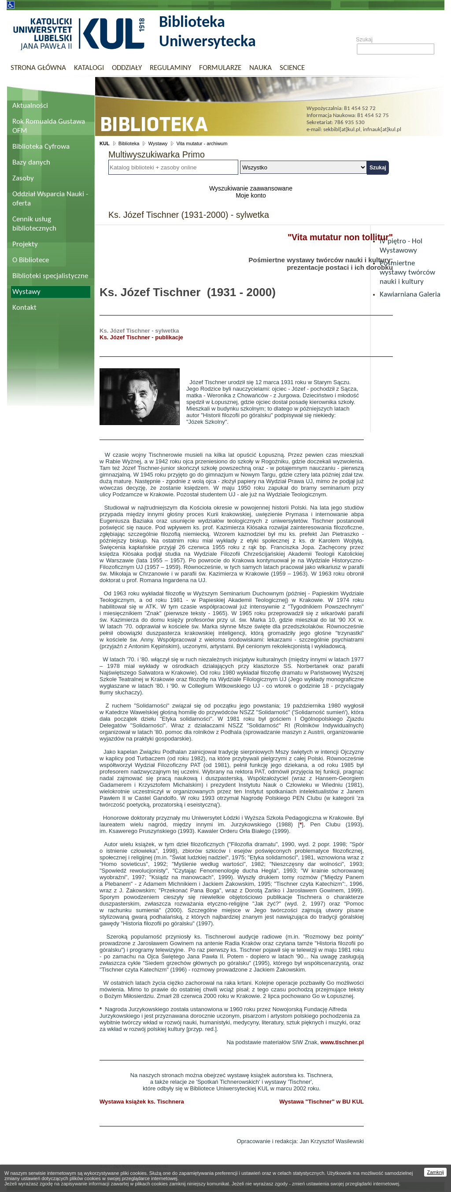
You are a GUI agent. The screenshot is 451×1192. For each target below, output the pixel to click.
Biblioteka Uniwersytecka (207, 32)
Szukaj (364, 40)
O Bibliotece (30, 260)
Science (292, 68)
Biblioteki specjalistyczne (50, 276)
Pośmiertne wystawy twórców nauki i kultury (407, 273)
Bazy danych (31, 162)
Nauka (260, 68)
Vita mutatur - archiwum (201, 143)
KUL (105, 143)
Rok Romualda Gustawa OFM (48, 126)
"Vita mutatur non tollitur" (340, 237)
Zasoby (23, 178)
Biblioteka (129, 143)
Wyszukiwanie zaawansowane (250, 188)
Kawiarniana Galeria (410, 294)
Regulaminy (170, 68)
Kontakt (24, 308)
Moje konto (251, 195)
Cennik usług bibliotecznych (34, 224)
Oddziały (127, 68)
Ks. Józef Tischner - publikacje (141, 337)
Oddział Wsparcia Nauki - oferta (50, 199)
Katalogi (89, 68)
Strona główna (38, 68)
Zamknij (435, 1172)
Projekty (25, 244)
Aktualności (30, 106)
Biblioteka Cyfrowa (41, 146)
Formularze (220, 68)
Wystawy (26, 292)
